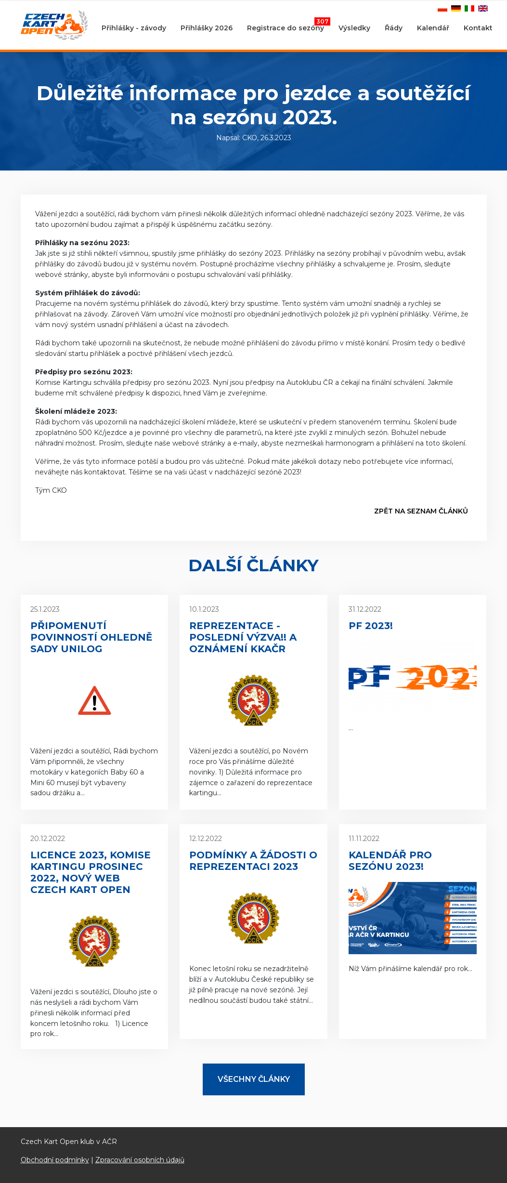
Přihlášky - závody (134, 28)
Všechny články (254, 1079)
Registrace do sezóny (288, 25)
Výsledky (354, 28)
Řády (394, 28)
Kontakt (478, 28)
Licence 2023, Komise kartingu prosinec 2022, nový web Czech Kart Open (90, 872)
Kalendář (433, 28)
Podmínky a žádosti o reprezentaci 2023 (253, 860)
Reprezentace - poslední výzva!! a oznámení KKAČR (243, 637)
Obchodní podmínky (55, 1160)
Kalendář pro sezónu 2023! (390, 860)
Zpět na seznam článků (421, 511)
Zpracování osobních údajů (139, 1160)
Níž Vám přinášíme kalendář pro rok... (413, 903)
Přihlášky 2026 (207, 28)
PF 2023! (371, 625)
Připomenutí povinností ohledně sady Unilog (91, 637)
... (413, 668)
